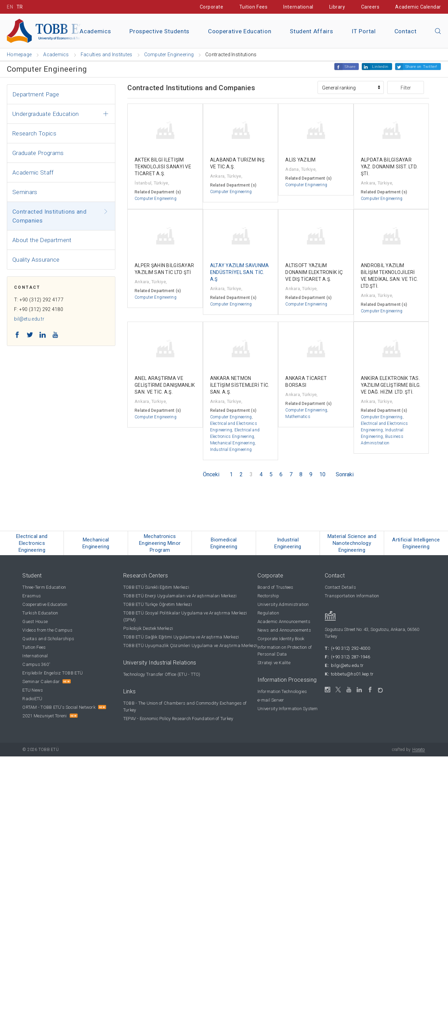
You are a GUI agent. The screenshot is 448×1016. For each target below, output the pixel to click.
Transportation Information (352, 595)
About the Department (42, 240)
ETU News (32, 690)
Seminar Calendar (41, 681)
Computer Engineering (155, 198)
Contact (405, 31)
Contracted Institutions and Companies (49, 216)
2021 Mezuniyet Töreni (44, 715)
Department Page (35, 94)
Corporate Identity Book (280, 638)
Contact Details (340, 587)
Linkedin (380, 66)
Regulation (268, 612)
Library (337, 7)
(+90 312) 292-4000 (350, 648)
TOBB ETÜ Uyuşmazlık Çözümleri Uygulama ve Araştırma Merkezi (190, 645)
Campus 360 (36, 664)
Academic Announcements (283, 621)
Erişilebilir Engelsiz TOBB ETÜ (52, 673)
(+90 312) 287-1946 (350, 656)
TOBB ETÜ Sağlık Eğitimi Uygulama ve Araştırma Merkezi (181, 637)
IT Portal (364, 31)
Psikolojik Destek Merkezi (148, 628)
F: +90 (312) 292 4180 (38, 309)
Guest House (35, 621)
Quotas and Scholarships (48, 638)
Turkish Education (40, 612)
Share (350, 66)
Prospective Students (159, 31)
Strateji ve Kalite (273, 662)
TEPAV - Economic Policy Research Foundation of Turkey (178, 718)
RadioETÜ (32, 698)
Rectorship (268, 595)
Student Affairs (311, 31)
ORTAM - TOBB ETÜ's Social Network (58, 707)
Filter (406, 88)
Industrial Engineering (231, 449)
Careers (370, 7)
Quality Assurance (36, 259)
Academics (95, 31)
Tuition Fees (253, 7)
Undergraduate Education (45, 113)
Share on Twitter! (421, 66)
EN (10, 7)
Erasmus (31, 595)
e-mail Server (270, 700)
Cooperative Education (239, 31)
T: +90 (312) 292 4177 (39, 299)
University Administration (283, 604)
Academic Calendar (418, 7)
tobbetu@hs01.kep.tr (352, 674)
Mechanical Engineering (232, 443)
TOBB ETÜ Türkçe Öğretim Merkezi (157, 604)
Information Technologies (282, 691)
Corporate (211, 7)
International (298, 7)
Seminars (24, 192)
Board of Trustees (275, 587)
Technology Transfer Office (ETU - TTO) (161, 674)
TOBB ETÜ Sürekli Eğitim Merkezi (156, 587)
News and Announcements (284, 630)
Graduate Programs (38, 153)
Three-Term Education (44, 587)
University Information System (287, 708)
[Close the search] (438, 31)
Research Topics (34, 133)
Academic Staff (33, 172)
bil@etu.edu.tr (29, 319)
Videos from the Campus (47, 630)
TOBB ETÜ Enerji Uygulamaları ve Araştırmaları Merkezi (180, 595)
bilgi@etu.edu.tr (347, 665)
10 (322, 474)
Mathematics (297, 416)
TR (19, 7)
